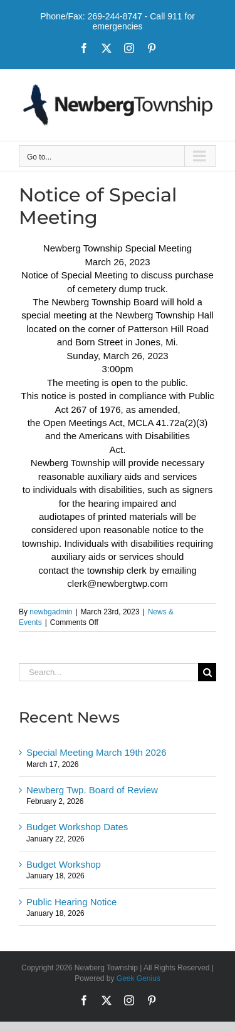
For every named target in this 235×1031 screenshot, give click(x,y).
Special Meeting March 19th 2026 (96, 752)
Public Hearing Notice (71, 901)
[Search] (207, 672)
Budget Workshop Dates (77, 826)
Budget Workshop (63, 864)
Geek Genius (138, 978)
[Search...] (108, 672)
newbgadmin (50, 611)
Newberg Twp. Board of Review (92, 790)
